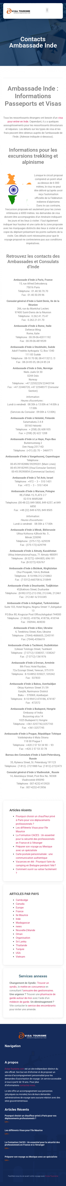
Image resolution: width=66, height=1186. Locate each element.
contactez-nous (27, 1085)
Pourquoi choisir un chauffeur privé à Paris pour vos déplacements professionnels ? (35, 820)
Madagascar (23, 922)
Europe (20, 907)
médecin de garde (19, 1001)
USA (18, 952)
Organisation (23, 937)
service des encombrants (42, 1005)
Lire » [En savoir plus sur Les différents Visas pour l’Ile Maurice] (7, 1134)
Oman (19, 934)
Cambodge (22, 900)
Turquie (20, 949)
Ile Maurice (22, 915)
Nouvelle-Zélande (25, 930)
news (19, 926)
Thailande (21, 945)
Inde (18, 918)
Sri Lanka (21, 941)
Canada (20, 903)
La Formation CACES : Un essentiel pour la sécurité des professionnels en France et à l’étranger (35, 839)
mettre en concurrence (32, 986)
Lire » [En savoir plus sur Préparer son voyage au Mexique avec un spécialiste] (7, 1160)
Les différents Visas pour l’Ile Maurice (24, 1130)
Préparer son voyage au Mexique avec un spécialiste (31, 1156)
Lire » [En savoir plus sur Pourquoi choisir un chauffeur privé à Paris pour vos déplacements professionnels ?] (7, 1122)
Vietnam (20, 956)
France (19, 911)
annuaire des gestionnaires (38, 990)
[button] (47, 10)
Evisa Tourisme (51, 1176)
